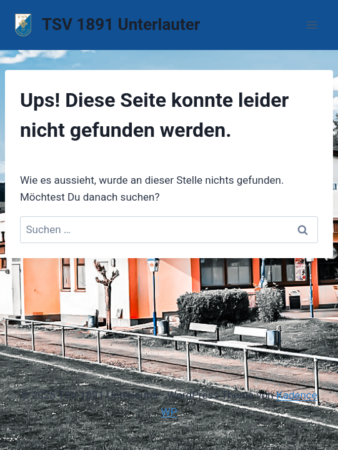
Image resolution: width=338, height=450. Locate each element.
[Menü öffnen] (311, 24)
